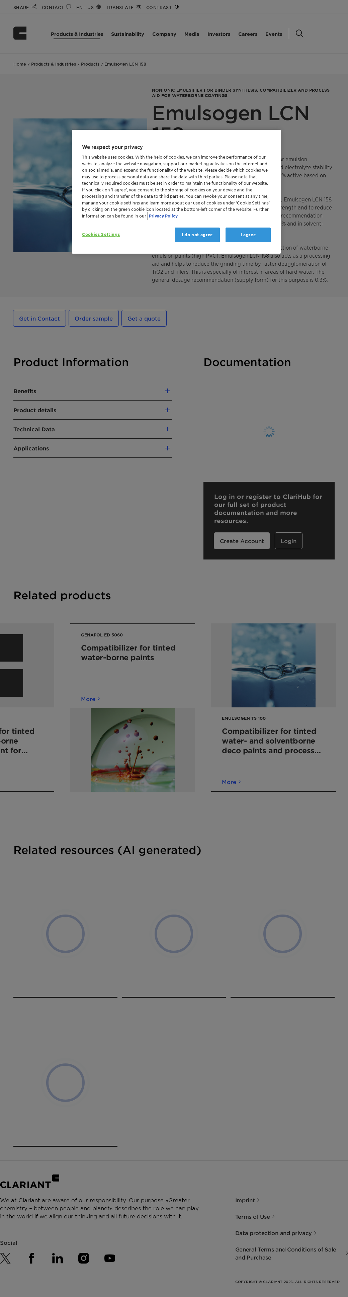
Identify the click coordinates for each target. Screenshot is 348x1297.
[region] (176, 192)
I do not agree (197, 235)
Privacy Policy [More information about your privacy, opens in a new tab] (163, 216)
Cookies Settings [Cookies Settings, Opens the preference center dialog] (101, 234)
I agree (248, 235)
